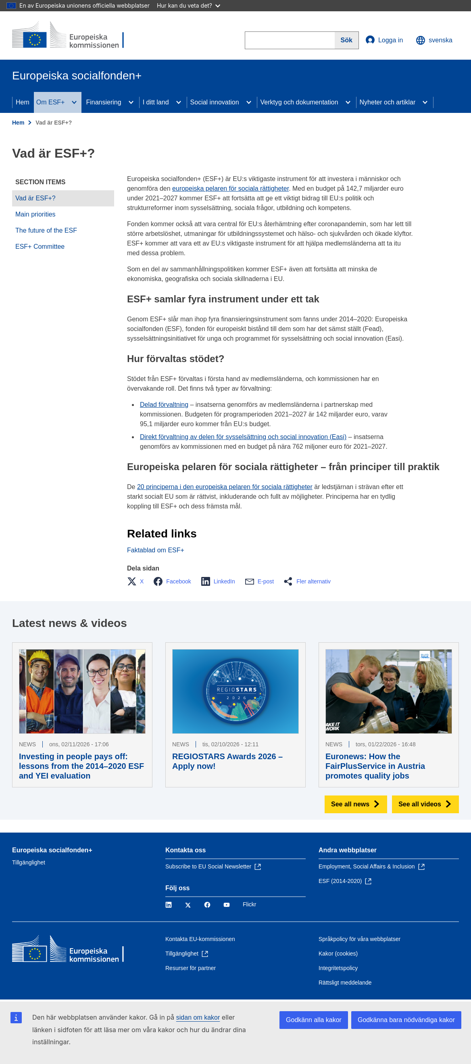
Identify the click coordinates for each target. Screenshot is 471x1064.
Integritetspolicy (338, 968)
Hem (22, 102)
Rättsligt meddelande (345, 982)
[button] (137, 581)
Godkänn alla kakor (314, 1019)
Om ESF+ (50, 102)
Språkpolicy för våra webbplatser (359, 939)
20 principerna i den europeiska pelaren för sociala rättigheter (225, 486)
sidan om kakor (198, 1017)
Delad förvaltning (164, 404)
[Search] (347, 40)
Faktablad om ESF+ (155, 550)
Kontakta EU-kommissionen (200, 939)
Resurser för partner (190, 968)
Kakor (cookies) (338, 953)
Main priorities (35, 214)
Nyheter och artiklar (388, 102)
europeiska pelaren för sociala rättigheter (230, 188)
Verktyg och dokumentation (299, 102)
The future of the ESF (46, 230)
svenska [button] (434, 40)
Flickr (249, 904)
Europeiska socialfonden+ (52, 850)
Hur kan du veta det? (188, 5)
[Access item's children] (74, 102)
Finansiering (103, 102)
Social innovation (214, 102)
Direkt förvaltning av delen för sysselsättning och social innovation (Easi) (243, 436)
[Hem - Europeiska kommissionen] (70, 35)
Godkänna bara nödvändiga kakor (406, 1019)
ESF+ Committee (40, 246)
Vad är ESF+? (35, 198)
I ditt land (156, 102)
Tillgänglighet (28, 862)
